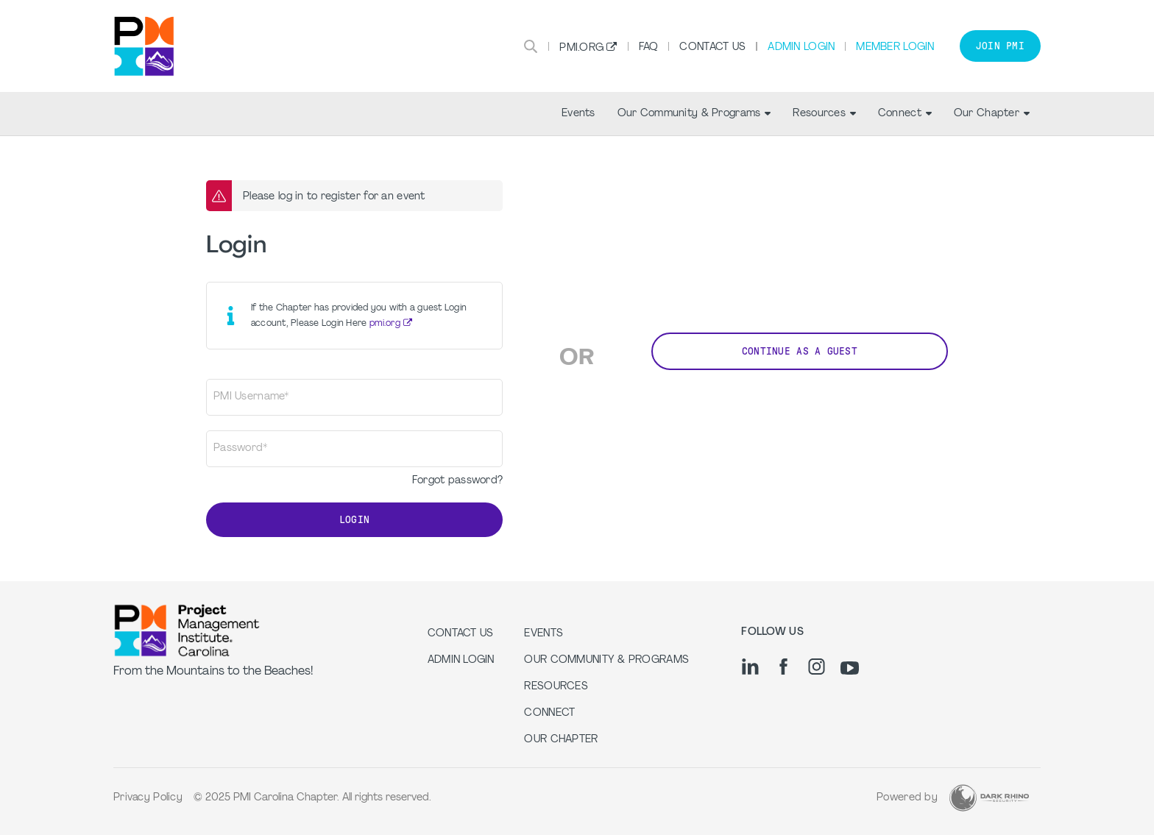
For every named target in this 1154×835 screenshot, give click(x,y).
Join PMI (1000, 45)
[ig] (816, 666)
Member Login (895, 47)
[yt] (849, 668)
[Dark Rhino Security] (989, 798)
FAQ (649, 47)
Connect (905, 113)
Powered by (907, 797)
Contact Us (712, 47)
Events (578, 113)
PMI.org (581, 48)
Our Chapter (992, 113)
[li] (750, 666)
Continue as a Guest (799, 351)
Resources (824, 113)
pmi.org (384, 323)
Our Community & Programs (694, 113)
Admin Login (801, 47)
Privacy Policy (148, 797)
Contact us (461, 633)
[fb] (783, 666)
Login (354, 519)
